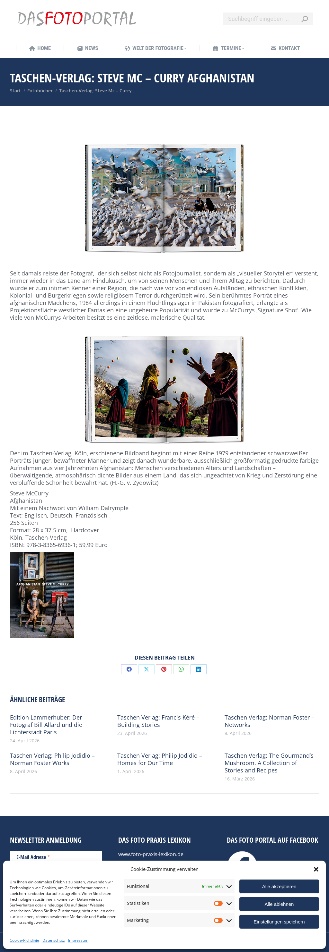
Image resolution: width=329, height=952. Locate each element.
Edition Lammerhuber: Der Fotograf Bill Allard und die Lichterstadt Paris (46, 725)
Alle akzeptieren (279, 886)
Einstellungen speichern (279, 921)
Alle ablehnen (279, 904)
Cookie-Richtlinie (24, 940)
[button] (316, 869)
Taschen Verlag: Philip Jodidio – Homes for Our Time (159, 759)
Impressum (78, 940)
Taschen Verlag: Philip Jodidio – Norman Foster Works (52, 759)
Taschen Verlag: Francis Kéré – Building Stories (158, 721)
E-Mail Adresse (33, 856)
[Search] (268, 19)
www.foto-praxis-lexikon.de (150, 854)
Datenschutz (53, 940)
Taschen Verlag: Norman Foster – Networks (269, 721)
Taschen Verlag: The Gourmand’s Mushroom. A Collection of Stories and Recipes (269, 763)
